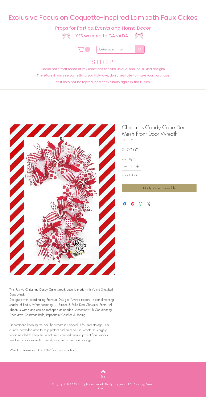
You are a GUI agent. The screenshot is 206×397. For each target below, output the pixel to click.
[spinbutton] (131, 166)
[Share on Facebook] (124, 203)
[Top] (102, 377)
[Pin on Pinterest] (132, 203)
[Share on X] (148, 203)
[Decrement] (125, 166)
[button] (83, 49)
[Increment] (138, 166)
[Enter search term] (112, 49)
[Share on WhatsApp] (140, 203)
